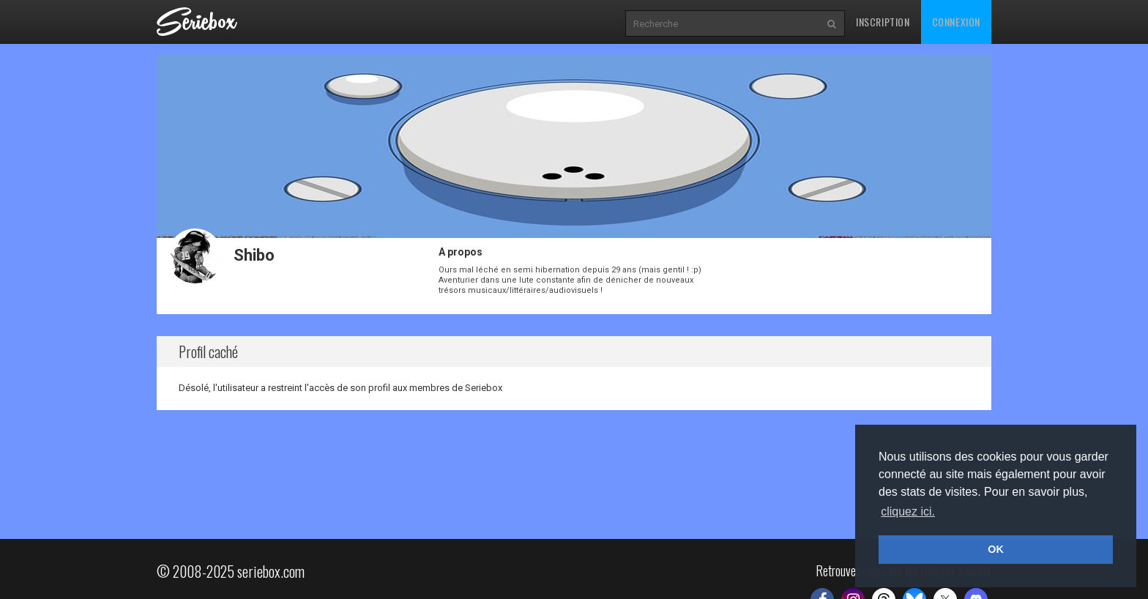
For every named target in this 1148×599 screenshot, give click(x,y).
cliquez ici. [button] (908, 511)
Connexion (956, 21)
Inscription (883, 21)
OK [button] (996, 549)
